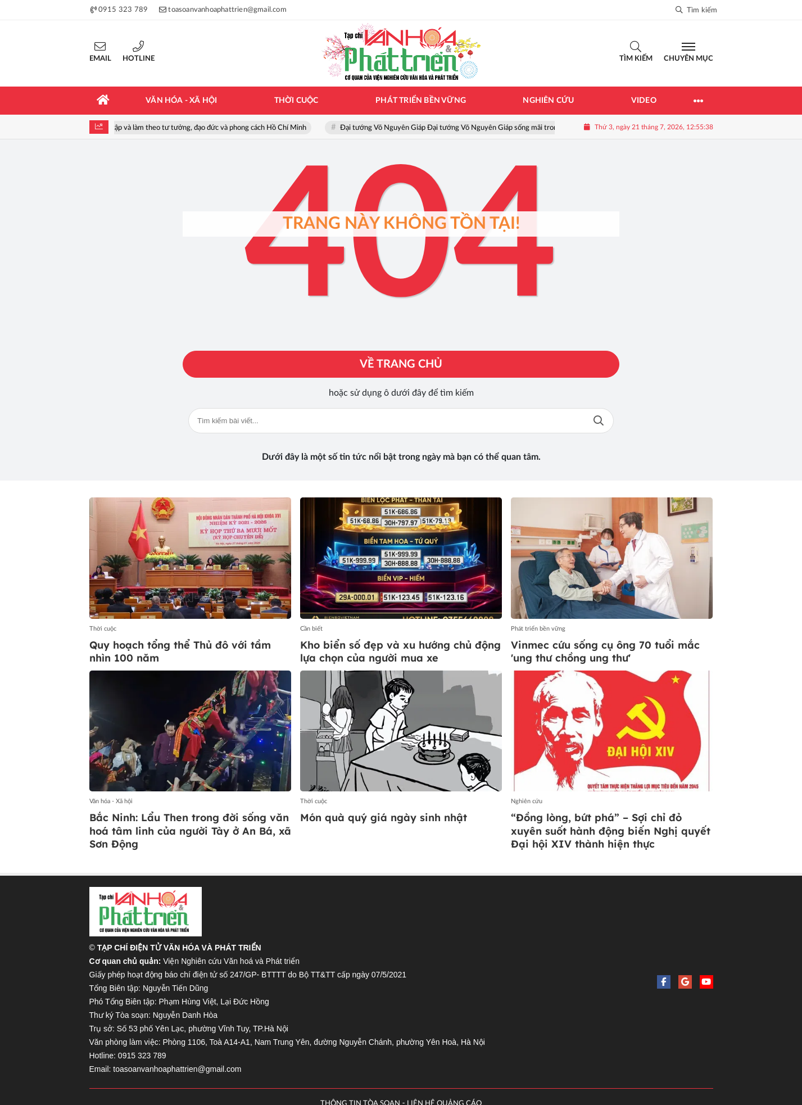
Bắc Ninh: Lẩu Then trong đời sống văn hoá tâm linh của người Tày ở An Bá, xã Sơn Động (190, 830)
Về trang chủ (401, 364)
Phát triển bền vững (538, 629)
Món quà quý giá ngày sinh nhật (383, 817)
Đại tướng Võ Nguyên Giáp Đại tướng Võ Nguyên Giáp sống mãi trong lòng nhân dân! (481, 128)
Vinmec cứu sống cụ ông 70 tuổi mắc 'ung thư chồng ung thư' (605, 651)
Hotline (139, 58)
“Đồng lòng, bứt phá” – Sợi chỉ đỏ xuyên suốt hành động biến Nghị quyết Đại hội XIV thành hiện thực (610, 830)
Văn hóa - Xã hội (111, 801)
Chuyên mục (688, 58)
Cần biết (311, 629)
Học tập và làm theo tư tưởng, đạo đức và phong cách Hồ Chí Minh (209, 128)
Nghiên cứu (526, 801)
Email (100, 58)
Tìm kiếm (636, 58)
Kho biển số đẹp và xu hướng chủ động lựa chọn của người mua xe (400, 651)
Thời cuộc (102, 629)
